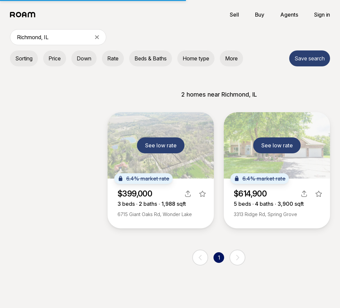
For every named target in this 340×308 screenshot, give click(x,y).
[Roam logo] (24, 15)
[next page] (237, 258)
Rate (113, 58)
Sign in (322, 14)
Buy (259, 14)
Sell (234, 14)
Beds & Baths (150, 58)
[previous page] (200, 258)
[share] (188, 194)
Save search (310, 58)
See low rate (161, 145)
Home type (196, 58)
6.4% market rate (143, 178)
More (231, 58)
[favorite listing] (202, 194)
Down (84, 58)
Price (54, 58)
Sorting (24, 58)
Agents (289, 14)
